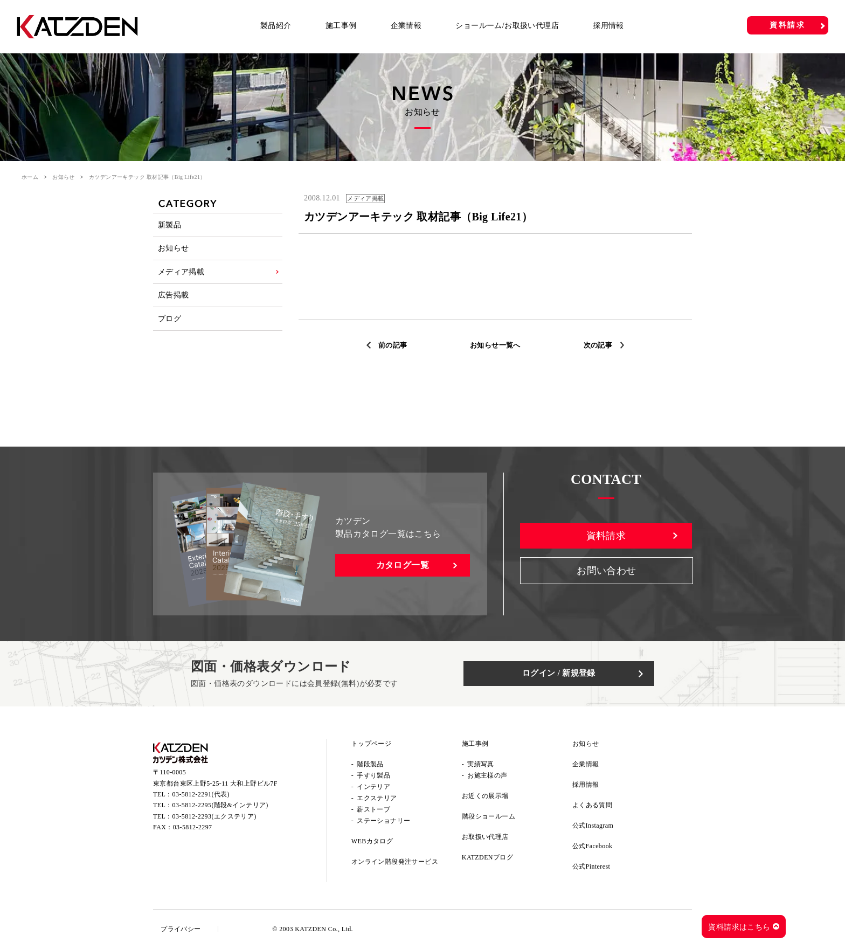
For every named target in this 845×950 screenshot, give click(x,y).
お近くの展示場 (485, 797)
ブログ (170, 336)
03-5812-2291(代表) (201, 799)
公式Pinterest (591, 868)
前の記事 (389, 345)
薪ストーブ (373, 811)
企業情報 (406, 26)
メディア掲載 (181, 282)
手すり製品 (373, 777)
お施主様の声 (487, 777)
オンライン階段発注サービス (394, 863)
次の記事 (601, 345)
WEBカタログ (372, 843)
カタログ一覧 (402, 566)
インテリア (373, 788)
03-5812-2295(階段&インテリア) (220, 811)
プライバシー (184, 930)
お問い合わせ (606, 576)
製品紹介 (276, 26)
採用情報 (608, 26)
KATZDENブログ (487, 859)
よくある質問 (592, 806)
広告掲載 (174, 309)
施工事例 (341, 26)
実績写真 (480, 765)
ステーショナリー (383, 822)
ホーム (30, 177)
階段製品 (370, 765)
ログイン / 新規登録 (574, 674)
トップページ (371, 745)
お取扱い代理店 (485, 838)
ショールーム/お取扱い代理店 (507, 26)
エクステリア (377, 799)
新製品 (170, 227)
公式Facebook (592, 847)
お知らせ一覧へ (495, 345)
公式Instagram (592, 827)
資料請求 (788, 25)
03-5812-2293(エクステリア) (214, 822)
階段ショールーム (488, 818)
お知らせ (63, 177)
